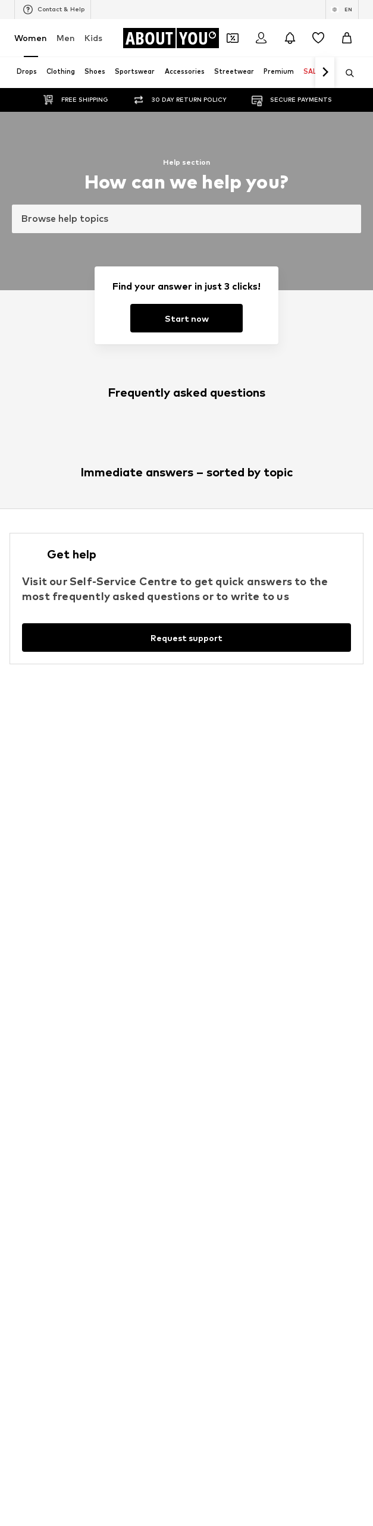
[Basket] (347, 38)
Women (30, 38)
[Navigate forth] (324, 72)
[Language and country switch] (342, 9)
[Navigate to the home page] (170, 38)
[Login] (261, 38)
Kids (93, 38)
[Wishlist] (318, 38)
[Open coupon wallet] (232, 38)
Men (66, 38)
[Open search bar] (345, 73)
